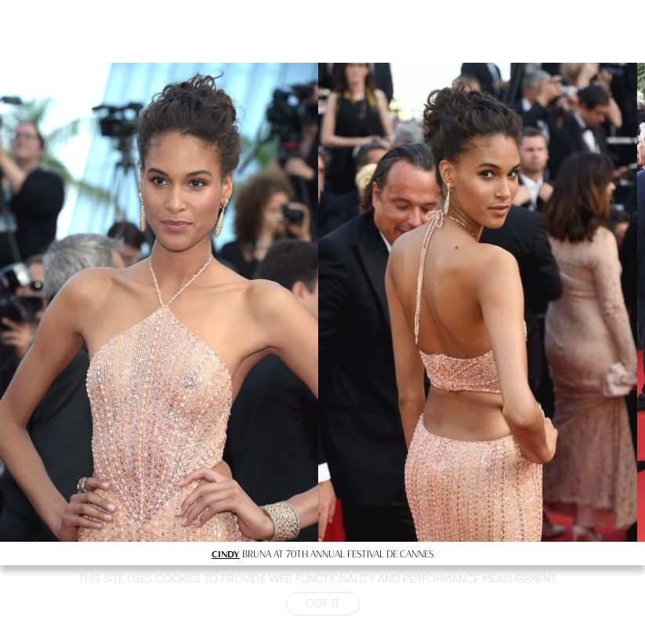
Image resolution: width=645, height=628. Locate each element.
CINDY (226, 553)
